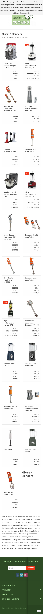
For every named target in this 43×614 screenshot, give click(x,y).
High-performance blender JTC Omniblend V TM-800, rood (32, 194)
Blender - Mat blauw (9, 365)
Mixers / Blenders (23, 37)
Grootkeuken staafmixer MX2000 (9, 280)
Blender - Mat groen (30, 450)
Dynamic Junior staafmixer (31, 279)
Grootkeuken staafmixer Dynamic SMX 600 (32, 323)
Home (4, 37)
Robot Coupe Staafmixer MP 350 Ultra (10, 237)
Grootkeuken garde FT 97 (9, 493)
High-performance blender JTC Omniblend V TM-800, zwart (11, 323)
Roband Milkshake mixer (10, 150)
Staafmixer (8, 449)
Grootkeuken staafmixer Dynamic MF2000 (10, 108)
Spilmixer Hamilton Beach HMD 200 (31, 108)
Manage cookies (25, 13)
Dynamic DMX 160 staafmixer (11, 408)
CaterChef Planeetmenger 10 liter (10, 65)
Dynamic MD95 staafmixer (31, 150)
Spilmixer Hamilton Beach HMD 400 (31, 409)
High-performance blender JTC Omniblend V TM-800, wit (32, 65)
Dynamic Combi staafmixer (31, 236)
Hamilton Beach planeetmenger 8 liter (10, 194)
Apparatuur (11, 37)
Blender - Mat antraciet (30, 365)
